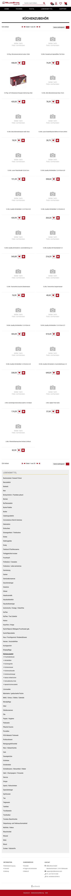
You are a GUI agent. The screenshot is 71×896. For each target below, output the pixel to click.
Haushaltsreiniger (9, 604)
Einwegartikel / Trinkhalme (12, 532)
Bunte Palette (7, 507)
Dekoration (6, 524)
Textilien (6, 806)
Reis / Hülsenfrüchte (9, 748)
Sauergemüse (7, 756)
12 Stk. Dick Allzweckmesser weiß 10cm (18, 131)
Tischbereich (7, 811)
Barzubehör (7, 482)
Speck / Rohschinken (10, 786)
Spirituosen (7, 794)
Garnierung (6, 570)
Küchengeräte (9, 664)
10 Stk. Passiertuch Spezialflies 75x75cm (52, 54)
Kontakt (25, 866)
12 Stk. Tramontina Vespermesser (52, 286)
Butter (5, 512)
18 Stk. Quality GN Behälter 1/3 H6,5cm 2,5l (18, 364)
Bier (4, 491)
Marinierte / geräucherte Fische (13, 693)
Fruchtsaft (6, 558)
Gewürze (6, 587)
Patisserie (6, 723)
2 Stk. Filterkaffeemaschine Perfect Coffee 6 (18, 441)
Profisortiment (7, 739)
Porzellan (6, 731)
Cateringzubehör (8, 516)
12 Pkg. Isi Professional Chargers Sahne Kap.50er (18, 93)
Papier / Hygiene (8, 718)
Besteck (5, 486)
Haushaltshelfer (8, 599)
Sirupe (5, 781)
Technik (19, 9)
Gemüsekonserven (9, 579)
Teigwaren (6, 802)
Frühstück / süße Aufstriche (12, 566)
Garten (5, 574)
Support (63, 9)
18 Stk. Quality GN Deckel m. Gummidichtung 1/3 (53, 364)
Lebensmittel (47, 9)
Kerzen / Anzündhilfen (10, 641)
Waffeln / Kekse (8, 827)
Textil (31, 9)
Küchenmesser (9, 667)
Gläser (5, 591)
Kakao (5, 620)
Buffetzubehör (7, 503)
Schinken (6, 760)
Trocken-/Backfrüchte (10, 819)
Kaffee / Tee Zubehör (10, 616)
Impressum (26, 893)
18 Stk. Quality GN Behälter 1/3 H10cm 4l (18, 325)
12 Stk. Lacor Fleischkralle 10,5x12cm (18, 170)
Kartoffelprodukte (9, 633)
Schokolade (7, 765)
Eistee (5, 537)
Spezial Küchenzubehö (11, 684)
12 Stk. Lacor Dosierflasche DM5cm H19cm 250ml (52, 131)
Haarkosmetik (7, 595)
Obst (4, 706)
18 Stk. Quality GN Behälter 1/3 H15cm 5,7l (52, 325)
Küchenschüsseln (10, 671)
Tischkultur (6, 815)
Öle (4, 714)
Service (5, 777)
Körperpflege (7, 650)
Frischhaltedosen (9, 657)
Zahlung (6, 871)
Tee (4, 798)
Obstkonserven (8, 710)
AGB (46, 893)
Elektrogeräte (7, 541)
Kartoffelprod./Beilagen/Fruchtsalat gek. (16, 629)
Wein (4, 840)
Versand (6, 868)
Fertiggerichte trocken (10, 553)
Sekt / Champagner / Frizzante (13, 773)
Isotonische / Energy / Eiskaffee (13, 608)
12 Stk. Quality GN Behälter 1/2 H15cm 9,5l (18, 209)
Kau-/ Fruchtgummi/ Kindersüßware (15, 637)
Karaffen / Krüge (8, 625)
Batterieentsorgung (9, 866)
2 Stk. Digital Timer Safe (52, 403)
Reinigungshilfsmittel (10, 744)
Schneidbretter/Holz (10, 681)
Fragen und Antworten (30, 868)
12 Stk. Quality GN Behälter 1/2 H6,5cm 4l (53, 209)
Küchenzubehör (8, 654)
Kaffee (5, 612)
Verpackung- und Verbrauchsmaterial (15, 823)
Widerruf (26, 871)
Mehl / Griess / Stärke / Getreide (13, 698)
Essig (5, 545)
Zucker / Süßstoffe (9, 848)
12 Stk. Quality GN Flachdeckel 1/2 (53, 248)
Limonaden (7, 689)
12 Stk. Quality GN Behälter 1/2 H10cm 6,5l (52, 170)
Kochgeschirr (7, 646)
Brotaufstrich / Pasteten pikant (13, 495)
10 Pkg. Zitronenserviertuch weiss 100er (18, 54)
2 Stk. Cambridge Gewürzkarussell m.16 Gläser (18, 403)
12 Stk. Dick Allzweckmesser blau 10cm (53, 93)
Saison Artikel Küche (10, 677)
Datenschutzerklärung (37, 893)
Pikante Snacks (8, 727)
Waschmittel (7, 832)
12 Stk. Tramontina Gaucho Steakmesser (18, 286)
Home (6, 9)
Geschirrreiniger (8, 583)
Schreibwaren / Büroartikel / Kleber (14, 769)
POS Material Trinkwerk (10, 735)
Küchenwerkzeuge (10, 674)
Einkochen (6, 528)
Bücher (5, 499)
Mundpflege (7, 702)
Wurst (5, 844)
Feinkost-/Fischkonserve (11, 549)
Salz (4, 752)
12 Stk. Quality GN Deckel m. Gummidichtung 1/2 (18, 248)
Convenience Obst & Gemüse (12, 520)
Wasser (5, 836)
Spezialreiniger (8, 790)
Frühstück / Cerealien (10, 562)
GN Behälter (8, 660)
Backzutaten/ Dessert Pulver (12, 478)
